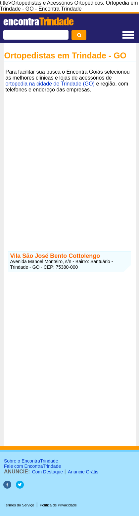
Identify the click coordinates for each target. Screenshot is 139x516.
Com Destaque (47, 471)
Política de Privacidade (58, 505)
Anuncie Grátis (83, 471)
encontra (38, 21)
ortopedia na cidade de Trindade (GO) (50, 83)
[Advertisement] (69, 164)
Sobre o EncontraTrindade (31, 461)
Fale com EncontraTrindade (32, 466)
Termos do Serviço (19, 505)
